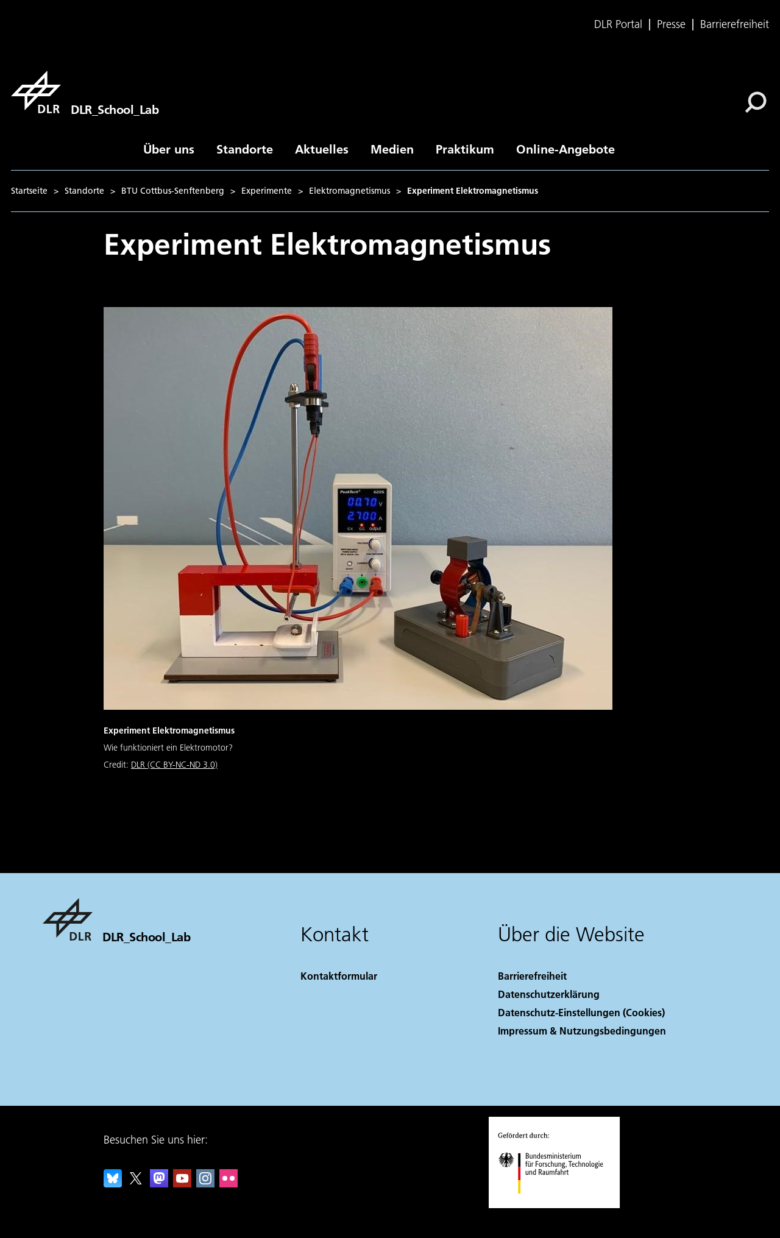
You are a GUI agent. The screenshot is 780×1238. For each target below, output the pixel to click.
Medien (392, 149)
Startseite (29, 190)
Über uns (168, 149)
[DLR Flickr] (228, 1183)
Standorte (244, 149)
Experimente (266, 190)
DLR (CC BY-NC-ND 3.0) (174, 764)
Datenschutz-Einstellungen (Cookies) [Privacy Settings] (581, 1012)
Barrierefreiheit (734, 24)
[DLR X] (136, 1183)
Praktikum (465, 149)
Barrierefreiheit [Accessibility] (532, 975)
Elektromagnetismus (349, 190)
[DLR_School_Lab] (84, 92)
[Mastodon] (159, 1183)
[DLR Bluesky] (113, 1183)
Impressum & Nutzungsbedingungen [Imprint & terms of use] (582, 1030)
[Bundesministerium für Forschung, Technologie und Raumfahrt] (557, 1204)
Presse (671, 24)
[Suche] (756, 102)
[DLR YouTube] (182, 1183)
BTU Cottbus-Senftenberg (172, 190)
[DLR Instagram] (205, 1183)
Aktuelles (322, 149)
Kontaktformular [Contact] (338, 975)
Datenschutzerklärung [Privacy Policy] (549, 994)
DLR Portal (618, 24)
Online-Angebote (565, 149)
